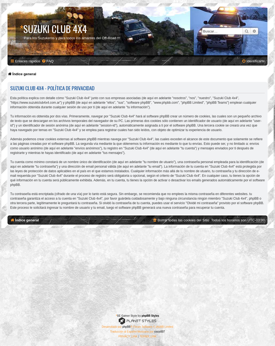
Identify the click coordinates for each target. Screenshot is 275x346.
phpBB (126, 326)
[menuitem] (47, 61)
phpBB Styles (150, 315)
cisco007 (159, 331)
